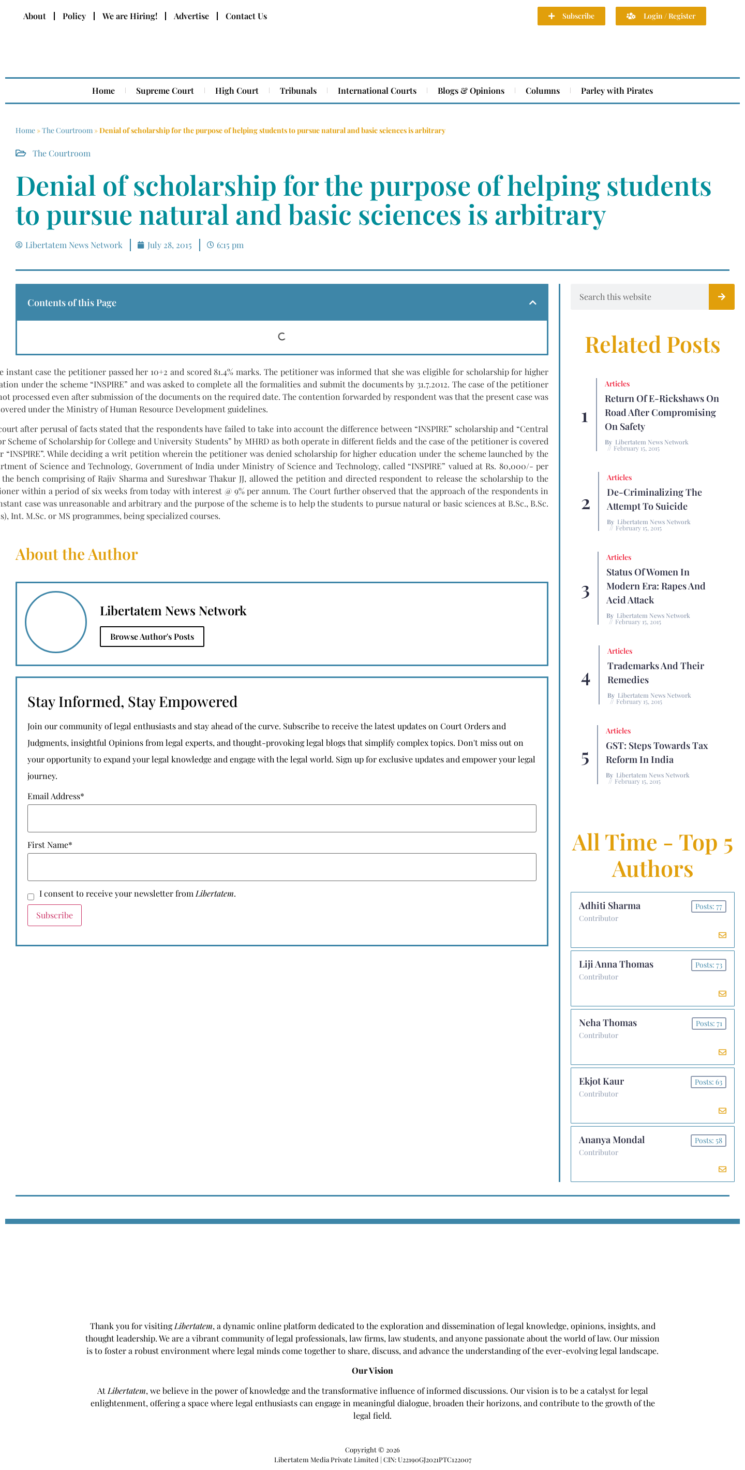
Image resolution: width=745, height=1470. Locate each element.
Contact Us (246, 15)
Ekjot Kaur (601, 1081)
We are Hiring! (129, 15)
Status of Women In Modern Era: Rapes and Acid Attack (656, 586)
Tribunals (298, 90)
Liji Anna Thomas (616, 964)
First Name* (49, 845)
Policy (74, 15)
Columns (543, 90)
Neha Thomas (608, 1022)
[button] (533, 302)
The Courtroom (67, 130)
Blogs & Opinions (471, 90)
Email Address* (55, 796)
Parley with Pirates (617, 90)
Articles (617, 383)
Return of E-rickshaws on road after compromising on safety (662, 412)
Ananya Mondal (612, 1139)
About (34, 15)
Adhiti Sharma (609, 905)
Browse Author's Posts (152, 636)
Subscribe (54, 915)
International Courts (377, 90)
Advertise (191, 15)
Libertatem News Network (652, 442)
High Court (237, 90)
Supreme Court (165, 90)
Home (103, 90)
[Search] (722, 297)
